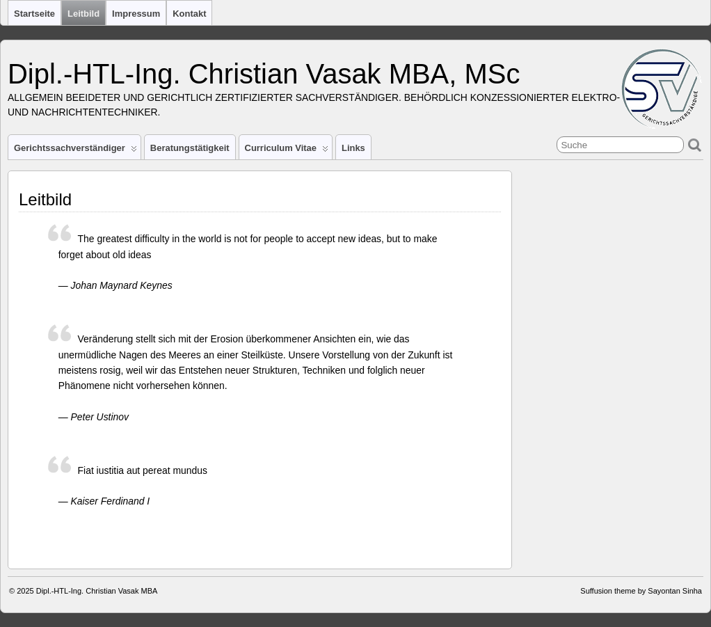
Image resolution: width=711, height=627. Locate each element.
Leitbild (83, 13)
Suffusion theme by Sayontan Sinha (641, 591)
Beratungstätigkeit (190, 148)
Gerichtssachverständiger (75, 151)
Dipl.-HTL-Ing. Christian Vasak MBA (97, 591)
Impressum (136, 13)
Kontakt (189, 13)
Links (353, 148)
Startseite (34, 13)
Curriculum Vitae (286, 151)
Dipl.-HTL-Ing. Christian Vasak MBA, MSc (264, 73)
